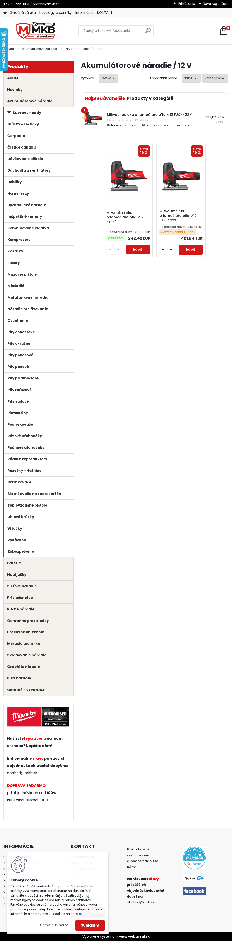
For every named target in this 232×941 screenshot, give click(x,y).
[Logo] (34, 30)
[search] (148, 32)
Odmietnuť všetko (54, 925)
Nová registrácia (216, 3)
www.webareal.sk (134, 936)
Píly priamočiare (77, 49)
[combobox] (191, 78)
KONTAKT (105, 12)
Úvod (10, 49)
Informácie (84, 12)
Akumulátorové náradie (39, 49)
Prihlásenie (186, 3)
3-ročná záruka (23, 12)
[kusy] (117, 253)
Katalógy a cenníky (55, 12)
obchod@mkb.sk (22, 772)
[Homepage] (5, 12)
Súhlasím (90, 925)
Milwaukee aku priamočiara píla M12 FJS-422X (178, 216)
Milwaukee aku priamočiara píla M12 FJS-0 (128, 217)
